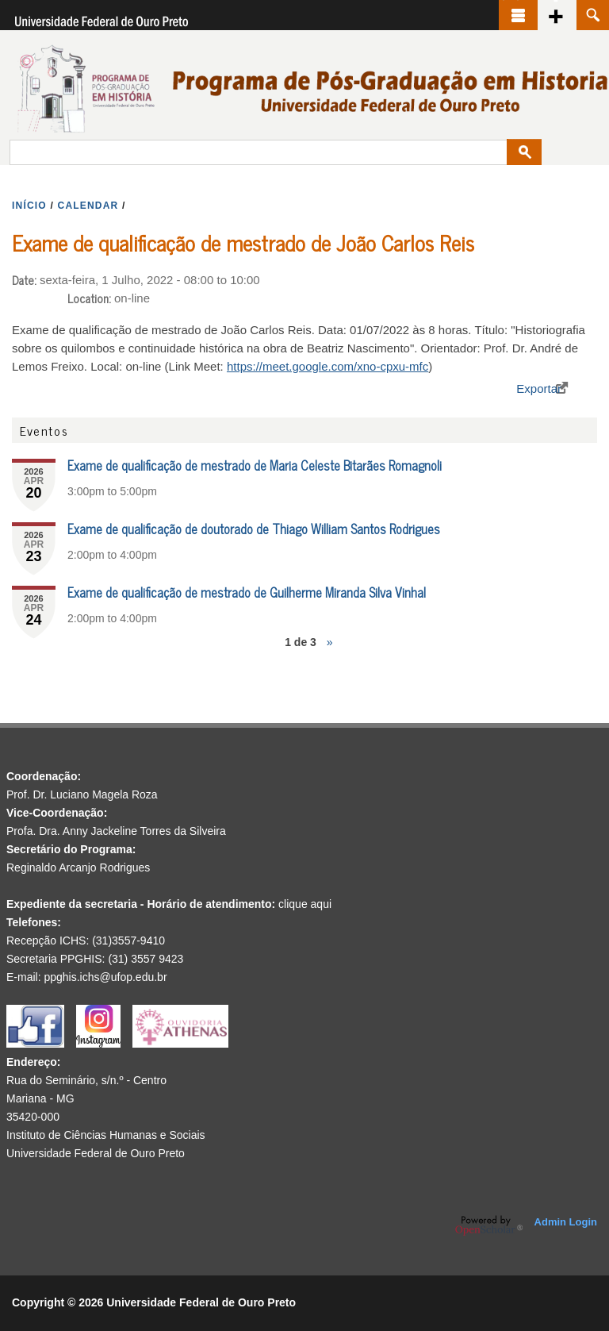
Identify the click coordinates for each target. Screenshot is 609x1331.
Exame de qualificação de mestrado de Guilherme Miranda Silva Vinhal (246, 592)
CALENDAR (88, 205)
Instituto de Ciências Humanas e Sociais (105, 1135)
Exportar (538, 388)
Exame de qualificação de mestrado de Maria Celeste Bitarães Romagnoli (254, 465)
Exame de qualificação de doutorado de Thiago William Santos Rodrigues (253, 528)
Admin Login (565, 1222)
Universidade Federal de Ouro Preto (95, 1153)
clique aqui (304, 904)
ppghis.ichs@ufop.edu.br (105, 977)
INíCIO (29, 205)
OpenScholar (489, 1225)
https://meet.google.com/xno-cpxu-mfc (327, 366)
